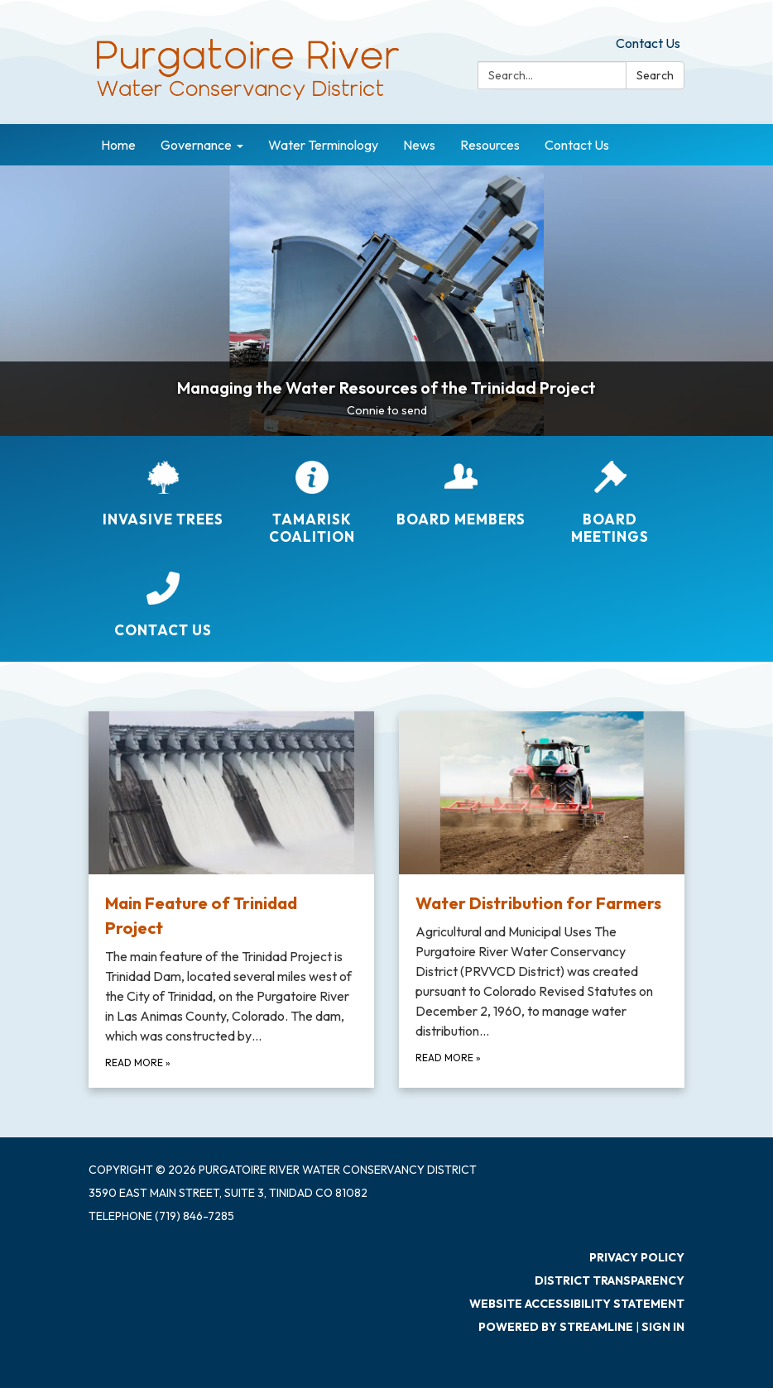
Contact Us (648, 43)
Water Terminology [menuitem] (323, 144)
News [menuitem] (419, 144)
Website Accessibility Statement (576, 1303)
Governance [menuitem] (196, 144)
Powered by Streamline (555, 1326)
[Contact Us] (163, 605)
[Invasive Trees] (163, 494)
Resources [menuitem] (490, 144)
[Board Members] (461, 494)
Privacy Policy (636, 1257)
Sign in (662, 1326)
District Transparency (609, 1280)
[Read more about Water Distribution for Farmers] (541, 899)
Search (655, 75)
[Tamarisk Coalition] (312, 503)
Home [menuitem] (118, 144)
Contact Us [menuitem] (577, 144)
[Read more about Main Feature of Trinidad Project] (231, 899)
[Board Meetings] (610, 503)
